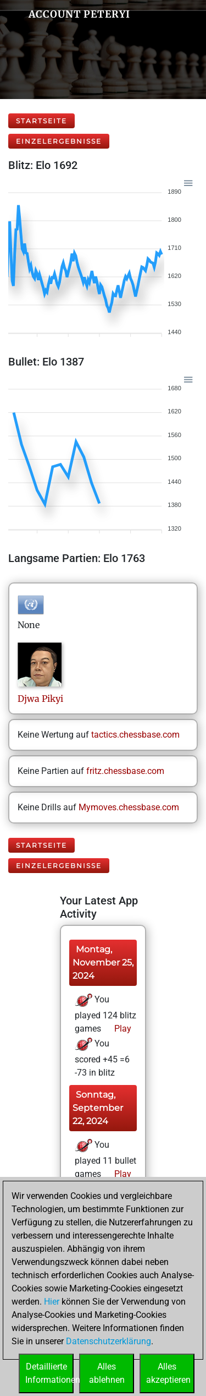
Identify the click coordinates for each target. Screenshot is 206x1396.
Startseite (41, 121)
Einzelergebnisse (59, 141)
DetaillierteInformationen (49, 1373)
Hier (51, 1301)
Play (121, 1028)
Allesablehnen (107, 1373)
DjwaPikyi (40, 698)
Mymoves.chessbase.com (129, 807)
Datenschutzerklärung (108, 1341)
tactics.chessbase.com (135, 734)
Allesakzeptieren (168, 1373)
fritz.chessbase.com (125, 771)
